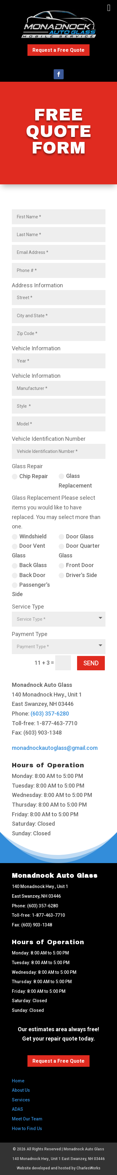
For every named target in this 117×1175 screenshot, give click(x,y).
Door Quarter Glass (79, 550)
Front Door (76, 565)
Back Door (29, 575)
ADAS (17, 1109)
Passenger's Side (31, 589)
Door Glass (76, 536)
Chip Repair (30, 476)
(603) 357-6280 (50, 713)
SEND (91, 663)
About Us (21, 1090)
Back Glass (29, 565)
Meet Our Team (27, 1118)
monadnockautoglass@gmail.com (55, 748)
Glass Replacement (75, 481)
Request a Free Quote (58, 50)
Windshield (29, 536)
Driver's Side (78, 575)
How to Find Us (27, 1128)
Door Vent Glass (28, 550)
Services (21, 1099)
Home (18, 1080)
